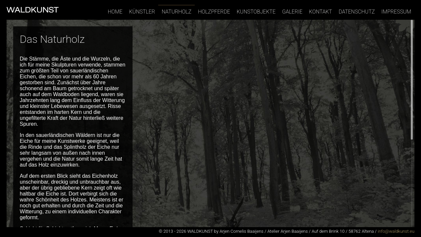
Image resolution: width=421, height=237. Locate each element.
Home (115, 12)
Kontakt (320, 12)
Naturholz (176, 12)
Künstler (142, 12)
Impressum (396, 12)
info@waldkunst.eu (396, 231)
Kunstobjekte (256, 12)
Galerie (292, 12)
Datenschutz (357, 12)
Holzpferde (214, 12)
